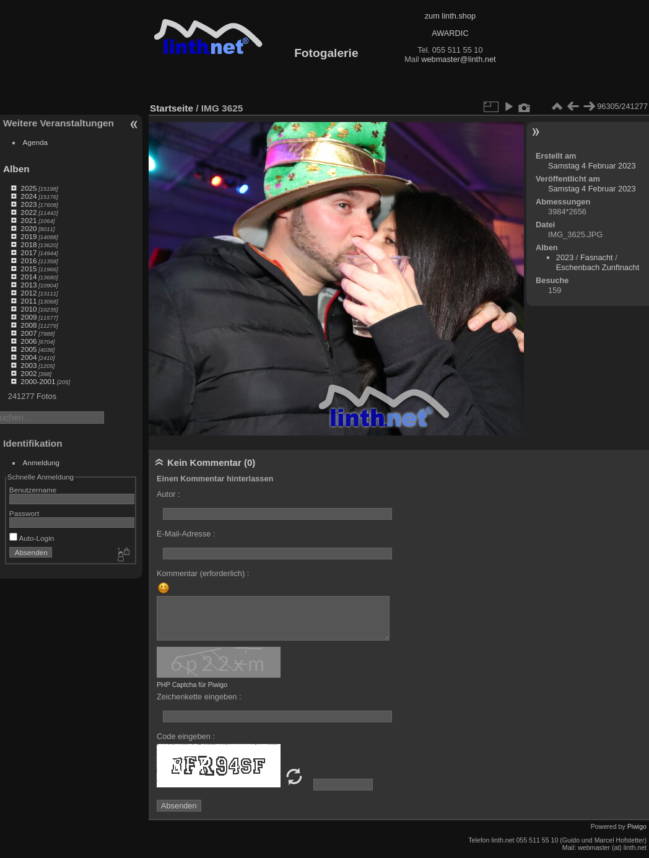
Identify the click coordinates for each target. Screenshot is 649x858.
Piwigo (637, 826)
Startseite (171, 108)
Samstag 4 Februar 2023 (592, 165)
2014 (28, 277)
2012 (28, 293)
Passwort (24, 513)
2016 (28, 260)
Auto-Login (31, 538)
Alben (16, 169)
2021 (28, 220)
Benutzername (33, 490)
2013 (28, 285)
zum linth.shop (450, 15)
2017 (28, 252)
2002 (28, 373)
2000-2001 (37, 381)
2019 (28, 236)
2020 (28, 228)
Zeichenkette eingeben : (199, 696)
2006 (28, 341)
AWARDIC (450, 33)
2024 (28, 196)
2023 (28, 204)
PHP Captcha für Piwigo (192, 684)
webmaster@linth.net (458, 59)
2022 (28, 212)
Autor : (168, 494)
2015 (28, 269)
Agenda (35, 142)
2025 (28, 188)
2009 (28, 317)
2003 (28, 365)
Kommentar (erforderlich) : (203, 573)
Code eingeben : (186, 736)
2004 (28, 357)
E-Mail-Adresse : (186, 533)
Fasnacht (596, 257)
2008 (28, 325)
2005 (28, 349)
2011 (28, 301)
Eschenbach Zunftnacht (597, 267)
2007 (28, 333)
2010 (28, 309)
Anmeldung (41, 462)
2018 (28, 244)
